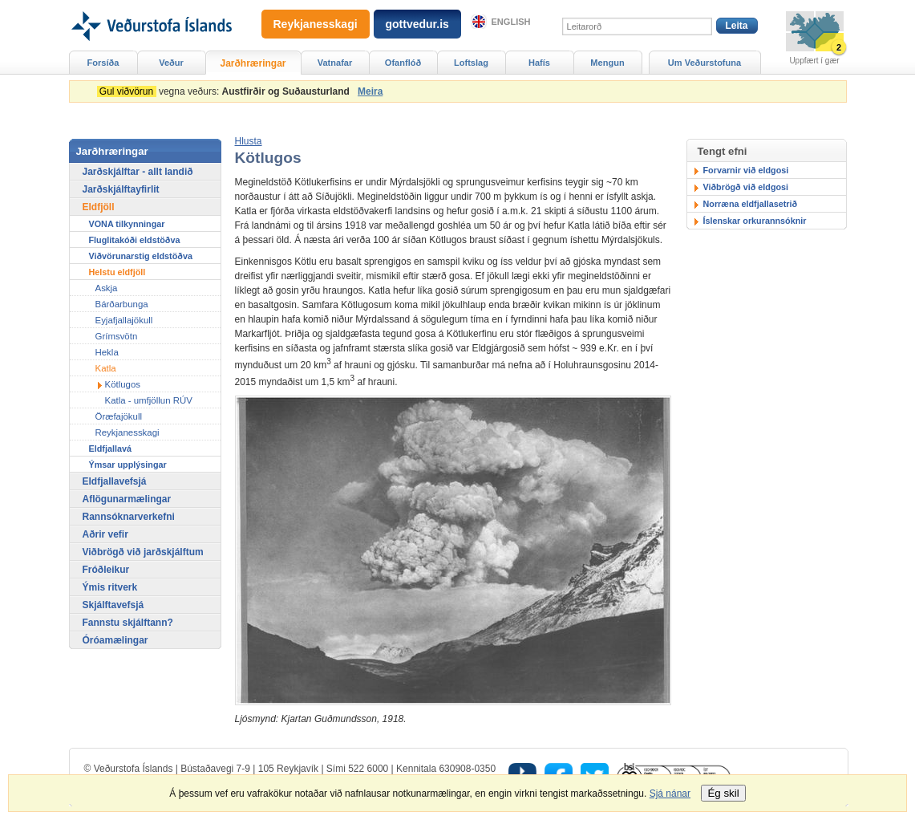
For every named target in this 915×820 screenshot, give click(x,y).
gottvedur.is (417, 24)
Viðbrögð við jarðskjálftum (143, 552)
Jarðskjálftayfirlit (121, 189)
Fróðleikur (106, 569)
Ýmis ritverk (110, 587)
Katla (105, 368)
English (511, 21)
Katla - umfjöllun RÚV (148, 400)
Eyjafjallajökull (124, 320)
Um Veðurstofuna (704, 62)
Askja (106, 288)
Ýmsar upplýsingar (128, 464)
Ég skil (723, 793)
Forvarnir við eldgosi (746, 170)
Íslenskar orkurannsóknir (755, 220)
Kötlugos (123, 384)
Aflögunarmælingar (127, 499)
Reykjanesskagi (127, 432)
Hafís (539, 62)
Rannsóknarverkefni (129, 516)
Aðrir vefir (105, 534)
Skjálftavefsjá (113, 605)
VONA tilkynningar (127, 224)
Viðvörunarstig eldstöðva (140, 256)
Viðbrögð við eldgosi (746, 187)
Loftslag (471, 62)
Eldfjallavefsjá (115, 481)
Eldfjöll (99, 207)
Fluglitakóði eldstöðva (134, 240)
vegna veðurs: (226, 91)
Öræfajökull (118, 416)
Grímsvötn (116, 336)
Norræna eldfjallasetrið (750, 204)
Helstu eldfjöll (117, 272)
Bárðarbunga (121, 304)
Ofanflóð (403, 62)
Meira (370, 91)
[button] (248, 141)
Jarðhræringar (252, 63)
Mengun (607, 62)
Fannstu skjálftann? (128, 622)
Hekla (107, 352)
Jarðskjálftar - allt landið (138, 171)
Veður (171, 62)
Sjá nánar (670, 793)
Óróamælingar (115, 640)
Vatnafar (335, 62)
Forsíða (103, 62)
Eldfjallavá (110, 448)
